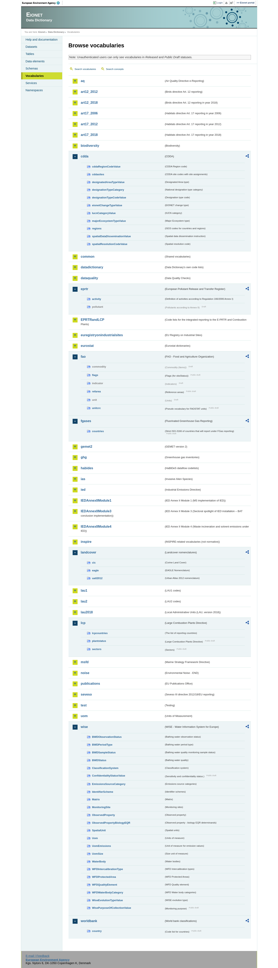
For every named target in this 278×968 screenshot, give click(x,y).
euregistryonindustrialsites (102, 335)
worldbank (89, 921)
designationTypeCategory (108, 189)
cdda (84, 156)
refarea (96, 391)
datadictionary (92, 267)
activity (96, 299)
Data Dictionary (56, 32)
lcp (83, 623)
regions (97, 228)
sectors (97, 649)
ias (83, 479)
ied (83, 489)
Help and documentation (42, 39)
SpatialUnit (99, 830)
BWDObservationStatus (107, 736)
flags (95, 375)
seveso (86, 694)
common (88, 256)
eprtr (84, 289)
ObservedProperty (103, 815)
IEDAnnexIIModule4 (96, 526)
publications (90, 683)
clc (94, 562)
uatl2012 (97, 578)
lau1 (84, 590)
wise (84, 727)
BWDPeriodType (102, 744)
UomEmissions (101, 845)
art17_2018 (89, 135)
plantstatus (99, 640)
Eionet (41, 32)
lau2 (84, 601)
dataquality (89, 278)
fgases (86, 421)
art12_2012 (89, 91)
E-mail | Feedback (37, 956)
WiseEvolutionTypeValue (107, 900)
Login (220, 2)
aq (83, 81)
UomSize (97, 853)
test (84, 705)
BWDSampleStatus (104, 752)
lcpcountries (100, 633)
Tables (30, 54)
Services (31, 83)
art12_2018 (89, 102)
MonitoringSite (101, 807)
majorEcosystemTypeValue (109, 220)
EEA (42, 3)
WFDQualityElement (104, 884)
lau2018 (87, 612)
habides (87, 468)
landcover (88, 552)
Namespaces (34, 90)
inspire (86, 541)
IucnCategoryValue (104, 213)
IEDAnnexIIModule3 (96, 511)
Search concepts (115, 69)
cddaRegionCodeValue (106, 166)
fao (83, 356)
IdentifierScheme (102, 791)
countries (98, 431)
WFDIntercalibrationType (107, 869)
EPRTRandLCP (92, 319)
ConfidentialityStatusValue (108, 775)
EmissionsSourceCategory (109, 784)
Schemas (32, 68)
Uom (95, 838)
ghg (84, 457)
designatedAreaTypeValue (108, 182)
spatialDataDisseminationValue (111, 236)
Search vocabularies (85, 69)
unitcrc (96, 408)
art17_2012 (89, 124)
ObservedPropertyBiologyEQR (111, 822)
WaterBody (99, 861)
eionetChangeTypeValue (107, 205)
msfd (85, 662)
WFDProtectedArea (104, 876)
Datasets (31, 46)
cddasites (98, 174)
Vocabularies (35, 75)
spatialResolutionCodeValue (109, 244)
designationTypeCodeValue (109, 197)
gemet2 (86, 446)
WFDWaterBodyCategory (107, 892)
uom (84, 716)
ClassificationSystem (105, 768)
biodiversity (90, 145)
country (97, 931)
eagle (95, 570)
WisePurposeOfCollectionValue (111, 907)
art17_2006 (89, 113)
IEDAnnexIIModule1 (96, 500)
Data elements (35, 61)
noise (85, 673)
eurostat (87, 345)
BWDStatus (99, 760)
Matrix (96, 799)
